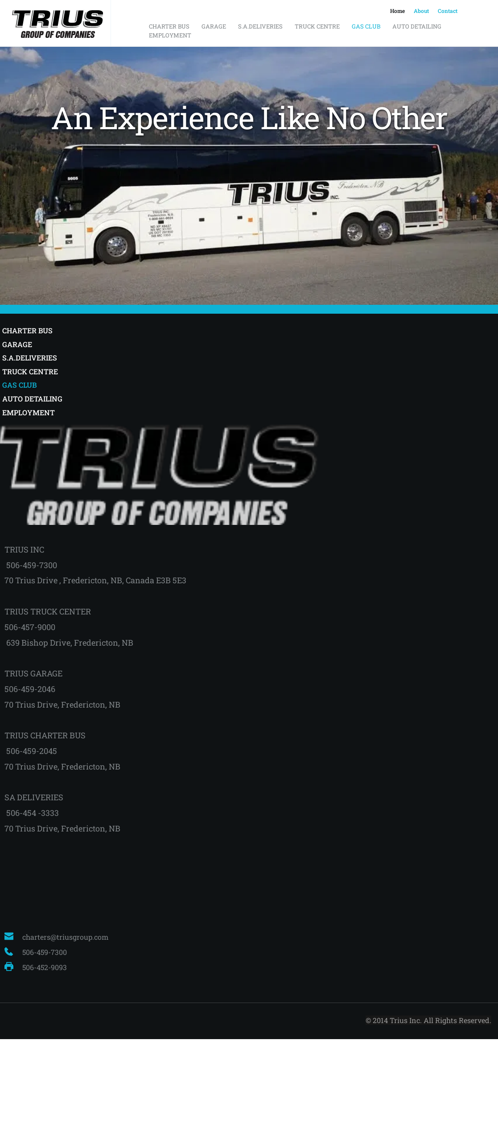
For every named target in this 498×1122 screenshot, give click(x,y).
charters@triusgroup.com (65, 937)
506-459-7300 (45, 952)
